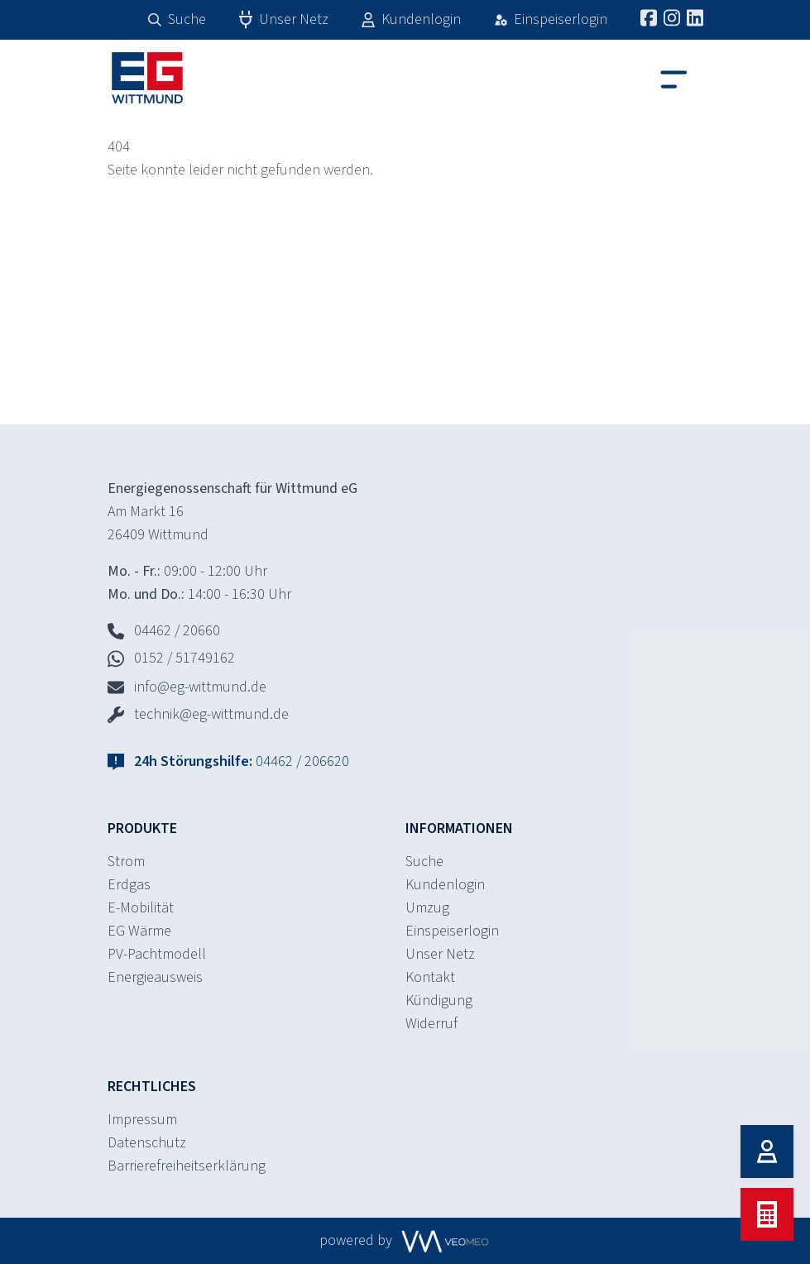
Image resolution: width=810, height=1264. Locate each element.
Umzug (427, 908)
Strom (126, 861)
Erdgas (129, 884)
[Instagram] (672, 17)
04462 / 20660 (164, 630)
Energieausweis (155, 977)
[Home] (132, 78)
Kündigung (438, 1000)
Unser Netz (440, 954)
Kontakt (430, 977)
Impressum (142, 1119)
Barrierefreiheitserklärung (187, 1166)
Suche (424, 861)
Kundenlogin (445, 884)
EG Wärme (139, 931)
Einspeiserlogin (452, 931)
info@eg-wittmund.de (187, 687)
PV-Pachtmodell (157, 954)
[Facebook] (648, 17)
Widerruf (431, 1023)
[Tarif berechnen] (767, 1214)
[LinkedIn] (695, 17)
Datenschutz (147, 1142)
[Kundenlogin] (767, 1151)
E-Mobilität (141, 908)
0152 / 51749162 (171, 658)
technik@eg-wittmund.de (198, 714)
